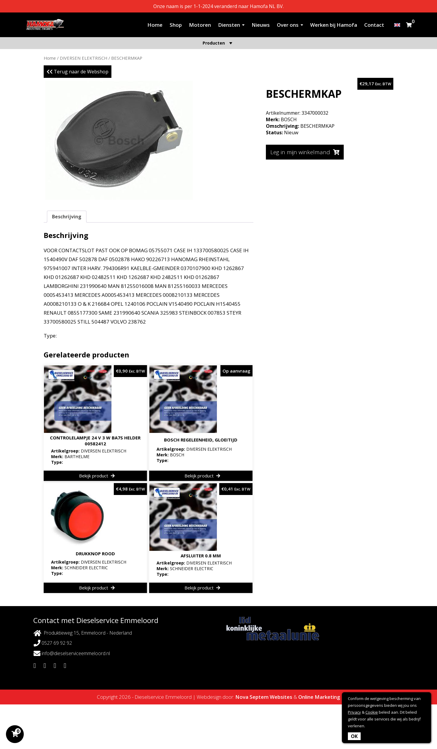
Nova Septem (252, 696)
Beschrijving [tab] (66, 216)
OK (354, 736)
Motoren (200, 24)
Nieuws (261, 24)
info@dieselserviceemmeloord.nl (72, 653)
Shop (176, 24)
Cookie (371, 712)
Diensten (229, 24)
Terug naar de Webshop (77, 71)
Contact (374, 24)
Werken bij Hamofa (333, 24)
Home (155, 24)
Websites (281, 696)
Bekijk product (97, 476)
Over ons (288, 24)
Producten (218, 43)
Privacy (354, 712)
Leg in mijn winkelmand (304, 152)
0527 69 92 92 (53, 643)
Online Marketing (319, 696)
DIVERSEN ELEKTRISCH (83, 58)
